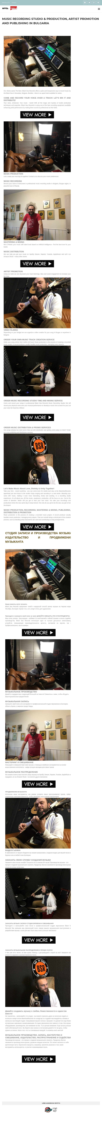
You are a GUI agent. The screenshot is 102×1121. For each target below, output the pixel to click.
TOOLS (14, 2)
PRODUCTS (6, 2)
